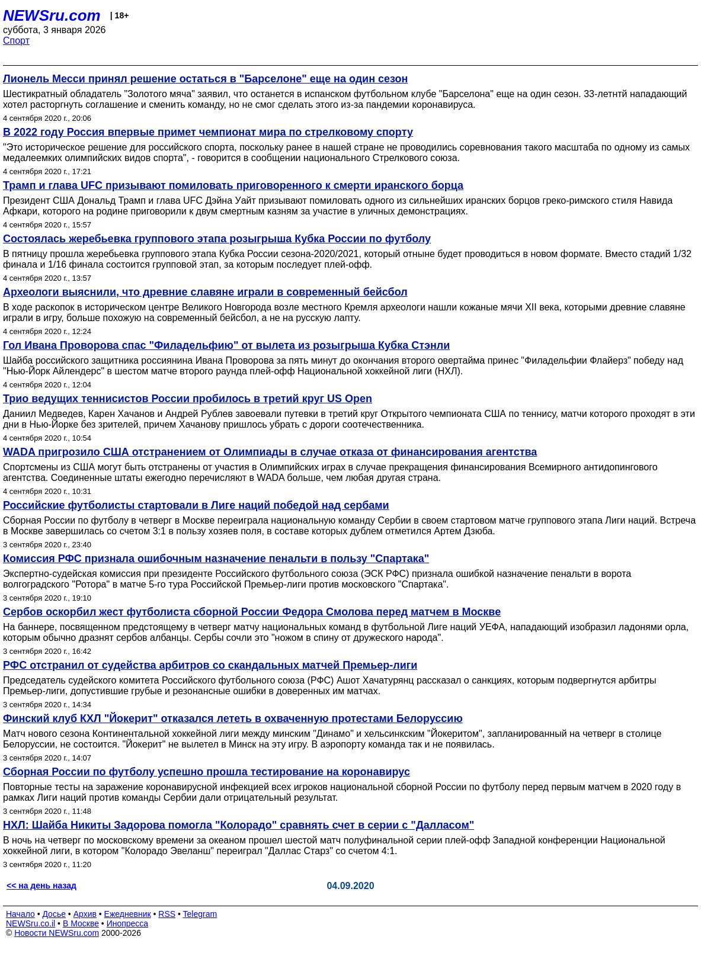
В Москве (81, 923)
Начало (20, 914)
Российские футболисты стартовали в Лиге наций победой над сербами (196, 505)
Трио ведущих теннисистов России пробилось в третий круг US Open (187, 399)
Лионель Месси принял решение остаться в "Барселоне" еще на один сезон (205, 79)
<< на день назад (41, 885)
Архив (85, 914)
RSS (166, 914)
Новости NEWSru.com (56, 933)
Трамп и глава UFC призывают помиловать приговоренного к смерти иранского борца (233, 185)
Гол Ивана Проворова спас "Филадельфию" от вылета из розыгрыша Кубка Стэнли (226, 345)
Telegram (200, 914)
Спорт (16, 41)
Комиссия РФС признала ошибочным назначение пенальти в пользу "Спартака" (216, 558)
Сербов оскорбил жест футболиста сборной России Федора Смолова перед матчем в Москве (252, 612)
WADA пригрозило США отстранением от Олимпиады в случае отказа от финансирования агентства (270, 452)
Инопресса (128, 923)
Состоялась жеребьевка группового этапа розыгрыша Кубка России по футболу (217, 239)
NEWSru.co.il (30, 923)
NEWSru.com (52, 15)
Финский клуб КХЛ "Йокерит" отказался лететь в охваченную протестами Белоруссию (233, 718)
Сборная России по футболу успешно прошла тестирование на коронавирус (206, 772)
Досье (54, 914)
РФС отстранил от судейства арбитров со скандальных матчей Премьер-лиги (210, 665)
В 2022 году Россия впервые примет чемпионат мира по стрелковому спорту (208, 132)
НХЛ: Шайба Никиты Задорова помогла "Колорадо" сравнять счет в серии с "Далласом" (238, 825)
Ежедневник (127, 914)
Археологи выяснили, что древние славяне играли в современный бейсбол (205, 292)
